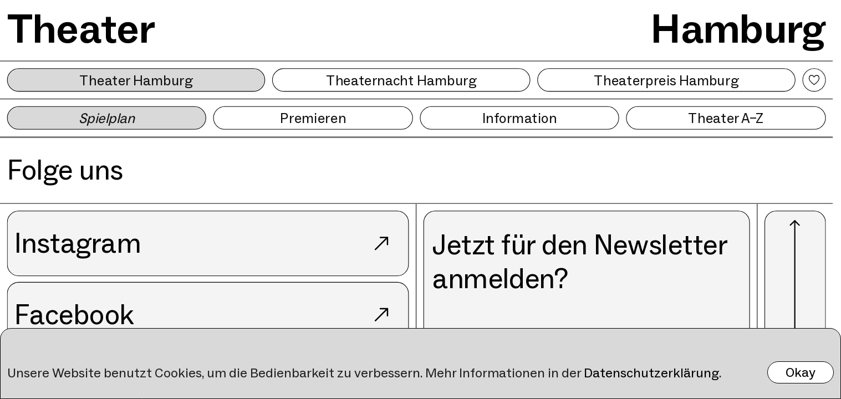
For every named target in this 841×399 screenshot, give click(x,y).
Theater (81, 28)
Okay (800, 372)
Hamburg (738, 28)
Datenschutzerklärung (651, 373)
